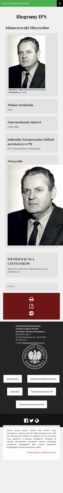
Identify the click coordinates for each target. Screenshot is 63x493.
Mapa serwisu (13, 379)
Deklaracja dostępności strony (43, 379)
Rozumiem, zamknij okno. (42, 452)
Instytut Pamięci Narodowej (15, 3)
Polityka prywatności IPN (42, 391)
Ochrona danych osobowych (31, 404)
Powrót (11, 286)
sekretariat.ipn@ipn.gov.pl (33, 343)
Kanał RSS (14, 391)
